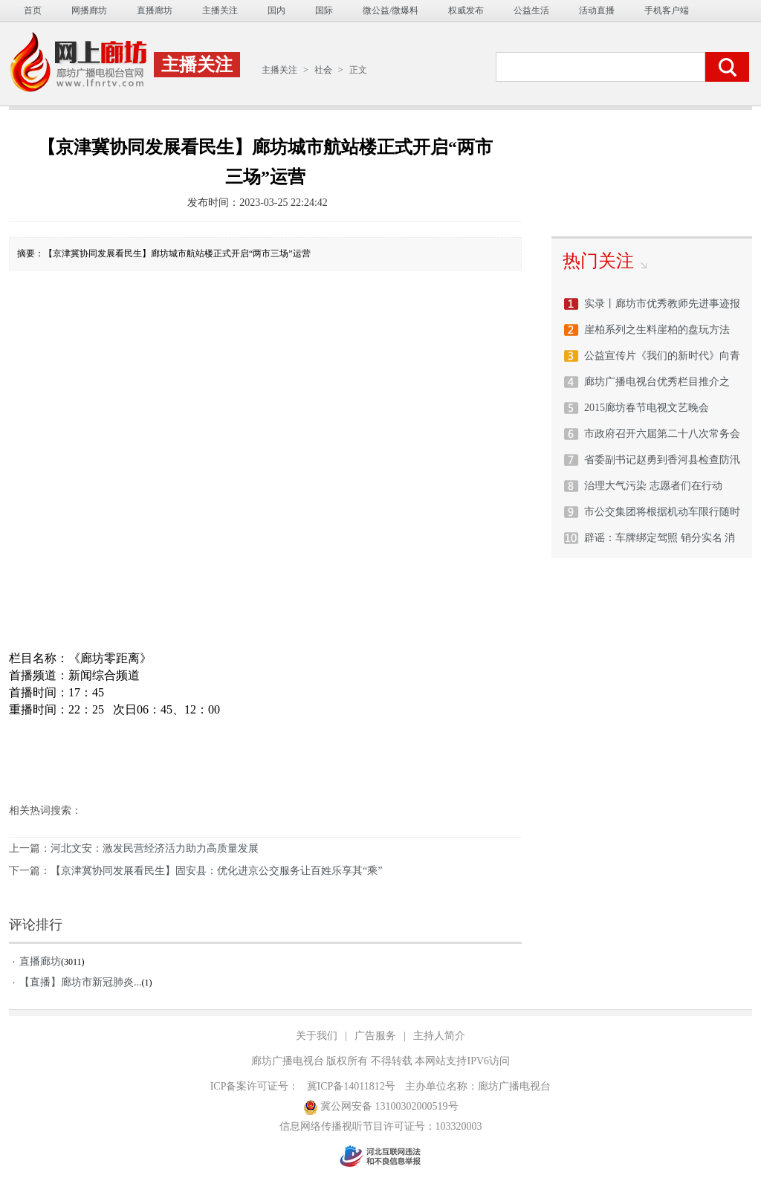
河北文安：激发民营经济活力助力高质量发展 (155, 848)
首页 (33, 10)
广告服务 (375, 1035)
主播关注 (220, 10)
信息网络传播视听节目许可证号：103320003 (380, 1126)
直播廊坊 (154, 10)
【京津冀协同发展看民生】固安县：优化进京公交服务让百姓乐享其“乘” (216, 870)
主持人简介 (439, 1035)
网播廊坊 (89, 10)
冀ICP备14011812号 (351, 1086)
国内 (276, 10)
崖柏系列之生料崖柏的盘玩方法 (657, 329)
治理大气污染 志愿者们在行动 (653, 485)
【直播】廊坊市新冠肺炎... (80, 982)
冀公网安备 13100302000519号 (381, 1107)
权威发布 (466, 10)
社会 (323, 70)
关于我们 (316, 1035)
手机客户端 (666, 10)
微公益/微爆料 (390, 10)
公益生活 (531, 10)
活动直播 (597, 10)
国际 (324, 10)
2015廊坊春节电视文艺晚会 (646, 407)
